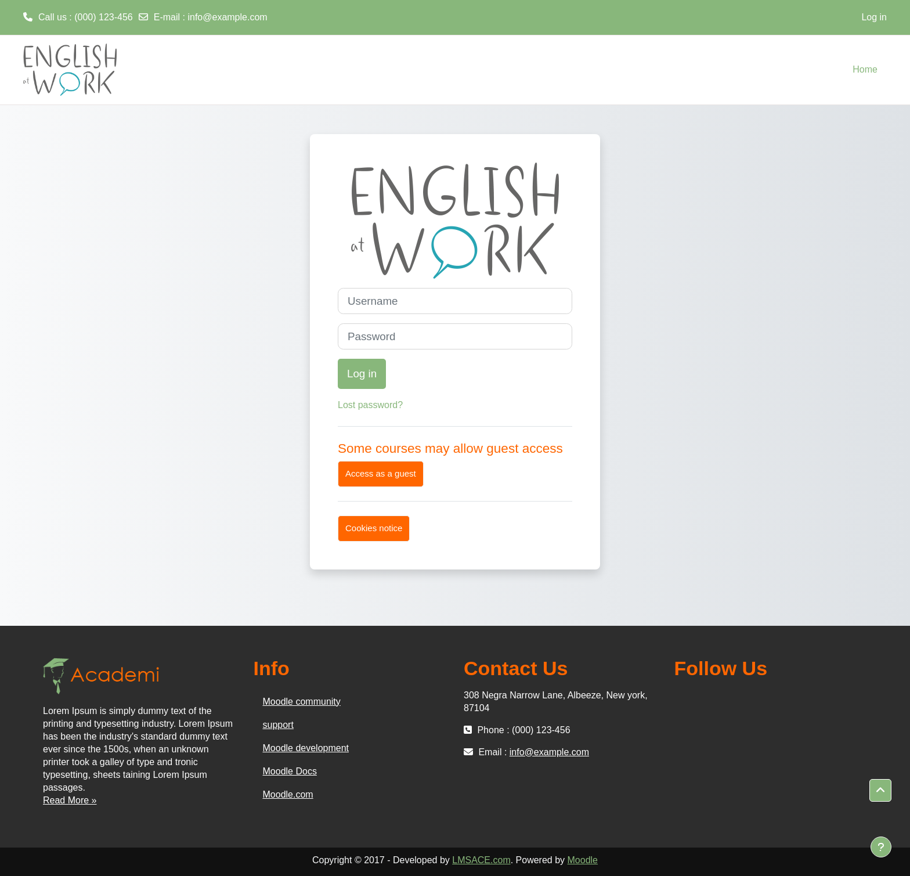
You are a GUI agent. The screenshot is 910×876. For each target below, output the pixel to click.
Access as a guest (380, 473)
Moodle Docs (290, 771)
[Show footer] (881, 847)
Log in (874, 17)
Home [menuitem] (865, 69)
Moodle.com (288, 794)
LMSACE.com (481, 860)
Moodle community (302, 701)
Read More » (70, 800)
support (278, 725)
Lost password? (370, 405)
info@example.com (227, 17)
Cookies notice (373, 528)
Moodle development (306, 748)
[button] (880, 790)
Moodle (583, 860)
